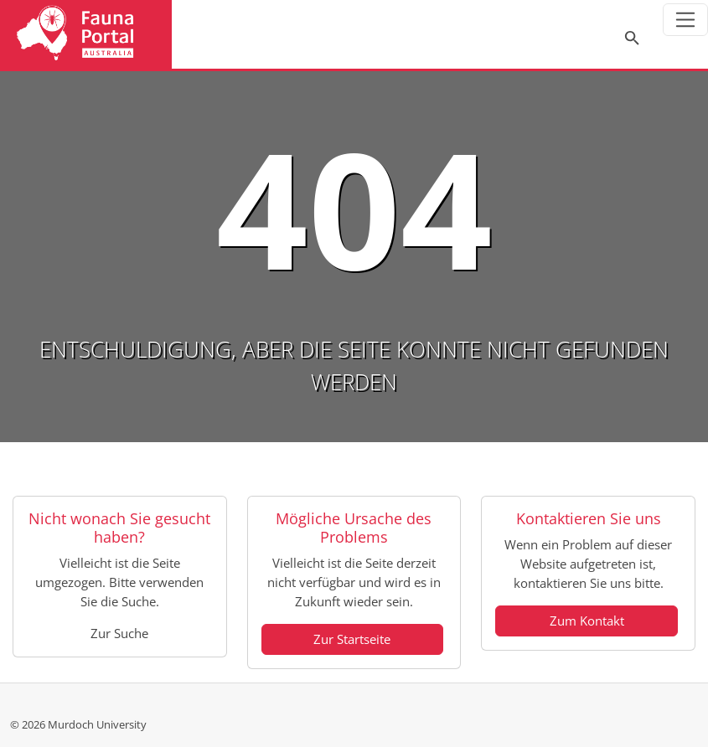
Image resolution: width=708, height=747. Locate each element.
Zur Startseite (351, 639)
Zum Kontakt (587, 620)
